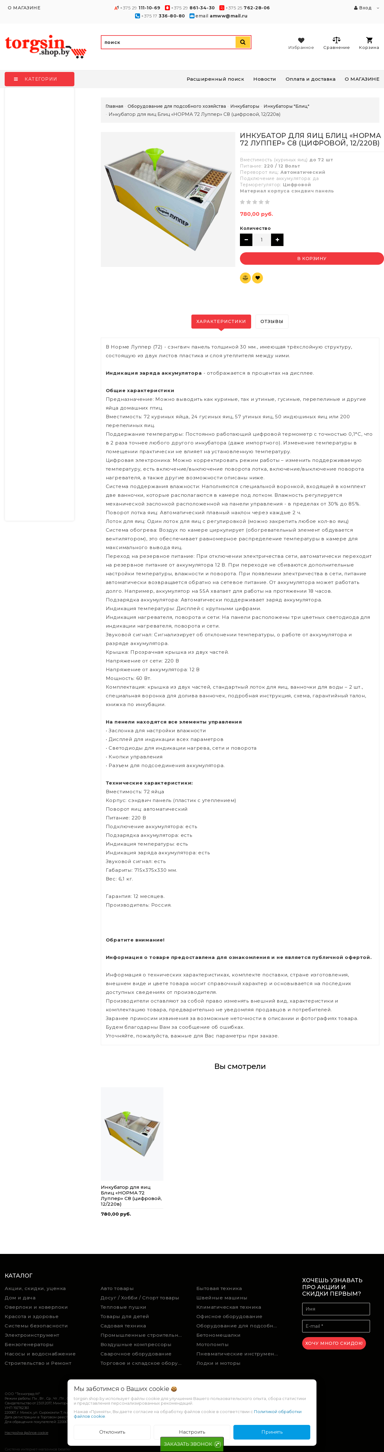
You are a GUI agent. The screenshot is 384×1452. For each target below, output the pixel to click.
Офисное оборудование (229, 1316)
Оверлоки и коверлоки (36, 1307)
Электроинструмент (32, 1335)
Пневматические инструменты (238, 1354)
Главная (114, 106)
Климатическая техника (228, 1307)
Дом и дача (20, 1298)
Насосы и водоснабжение (40, 1354)
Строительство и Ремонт (38, 1363)
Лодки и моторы (218, 1363)
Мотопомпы (212, 1344)
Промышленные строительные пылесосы (144, 1335)
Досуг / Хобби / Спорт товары (140, 1298)
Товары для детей (125, 1316)
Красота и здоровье (32, 1316)
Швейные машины (222, 1298)
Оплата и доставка (311, 79)
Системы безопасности (36, 1326)
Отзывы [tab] (271, 321)
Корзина (369, 43)
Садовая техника (123, 1326)
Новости (264, 79)
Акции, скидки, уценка (35, 1288)
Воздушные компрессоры (136, 1344)
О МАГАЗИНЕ (362, 79)
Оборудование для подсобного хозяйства (239, 1326)
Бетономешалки (218, 1335)
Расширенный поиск (215, 79)
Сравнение (336, 43)
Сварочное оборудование (136, 1354)
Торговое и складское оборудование (144, 1363)
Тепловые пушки (124, 1307)
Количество (255, 228)
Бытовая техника (219, 1288)
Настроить (192, 1432)
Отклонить (112, 1432)
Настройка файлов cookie (26, 1433)
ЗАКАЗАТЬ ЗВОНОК (188, 1444)
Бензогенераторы (29, 1344)
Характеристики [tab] (221, 321)
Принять (272, 1432)
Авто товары (117, 1288)
